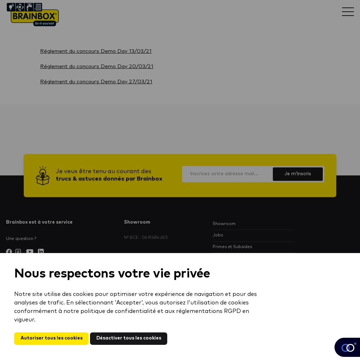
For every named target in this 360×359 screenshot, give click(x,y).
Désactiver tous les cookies (128, 338)
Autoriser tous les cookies (52, 338)
